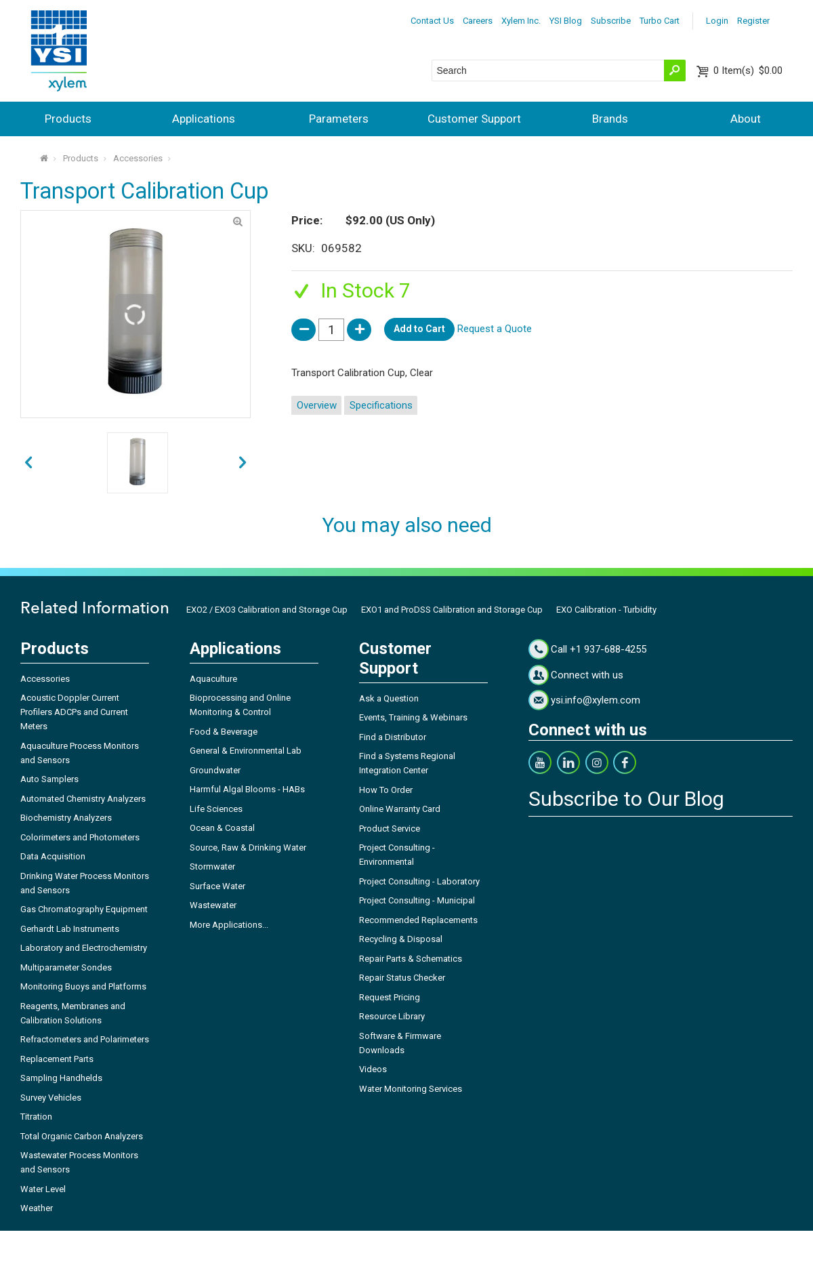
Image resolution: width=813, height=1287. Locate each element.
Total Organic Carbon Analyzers (81, 1136)
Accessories (138, 158)
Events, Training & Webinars (413, 717)
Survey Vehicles (50, 1097)
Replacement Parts (56, 1059)
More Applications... (229, 925)
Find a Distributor (392, 737)
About (745, 118)
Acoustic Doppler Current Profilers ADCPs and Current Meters (74, 712)
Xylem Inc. (521, 21)
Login (717, 21)
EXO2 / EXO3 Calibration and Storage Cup (267, 610)
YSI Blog (565, 21)
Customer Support (474, 118)
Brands (610, 118)
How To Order (386, 790)
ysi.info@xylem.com (595, 700)
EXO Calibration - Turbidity (606, 610)
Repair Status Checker (402, 978)
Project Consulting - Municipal (417, 900)
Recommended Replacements (418, 920)
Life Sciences (216, 809)
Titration (36, 1116)
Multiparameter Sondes (66, 967)
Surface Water (217, 886)
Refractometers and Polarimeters (84, 1039)
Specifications (381, 405)
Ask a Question (389, 698)
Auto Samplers (49, 779)
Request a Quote (494, 329)
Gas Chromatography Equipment (84, 909)
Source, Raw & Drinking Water (248, 847)
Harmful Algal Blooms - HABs (247, 789)
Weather (36, 1208)
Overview (317, 405)
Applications (203, 118)
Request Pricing (389, 997)
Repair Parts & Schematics (410, 959)
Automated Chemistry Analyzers (83, 799)
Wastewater (213, 905)
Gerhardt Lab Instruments (69, 929)
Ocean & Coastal (222, 828)
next (28, 462)
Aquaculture (213, 679)
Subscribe (611, 21)
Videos (373, 1069)
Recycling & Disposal (400, 939)
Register (753, 21)
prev (242, 462)
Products (68, 118)
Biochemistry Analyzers (66, 818)
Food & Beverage (223, 732)
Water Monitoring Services (410, 1089)
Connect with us (587, 675)
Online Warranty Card (399, 809)
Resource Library (392, 1016)
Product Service (389, 828)
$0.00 (748, 70)
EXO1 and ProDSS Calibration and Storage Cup (452, 610)
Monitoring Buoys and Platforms (83, 986)
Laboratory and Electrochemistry (83, 948)
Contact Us (432, 21)
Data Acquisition (52, 856)
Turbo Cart (660, 21)
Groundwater (215, 770)
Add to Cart (419, 328)
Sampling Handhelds (61, 1078)
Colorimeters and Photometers (80, 837)
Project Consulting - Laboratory (419, 881)
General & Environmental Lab (245, 750)
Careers (478, 21)
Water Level (43, 1189)
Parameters (339, 118)
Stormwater (212, 866)
